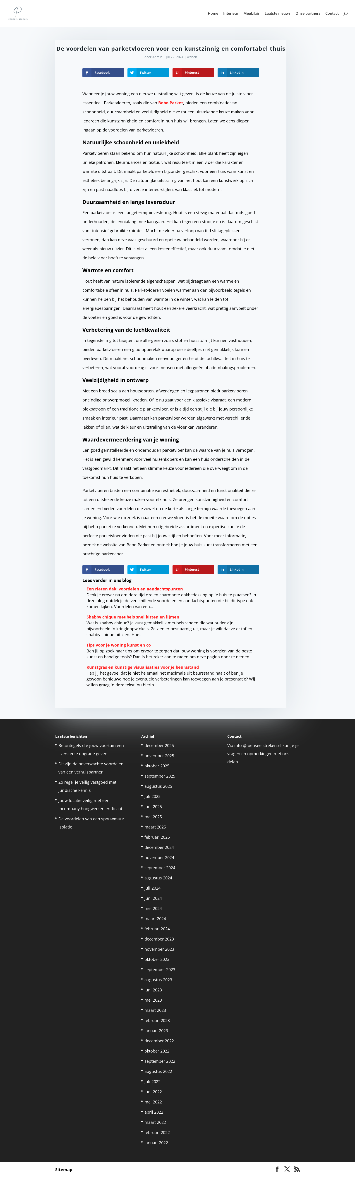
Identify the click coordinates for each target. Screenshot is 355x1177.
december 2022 (159, 1040)
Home (213, 14)
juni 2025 (153, 806)
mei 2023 (153, 1000)
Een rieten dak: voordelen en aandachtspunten (134, 589)
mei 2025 (153, 816)
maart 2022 (155, 1122)
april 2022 (153, 1112)
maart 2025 (155, 827)
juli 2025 (152, 796)
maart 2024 (155, 918)
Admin (157, 57)
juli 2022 (152, 1081)
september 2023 (159, 969)
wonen (192, 57)
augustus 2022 (158, 1071)
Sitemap (63, 1169)
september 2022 (159, 1061)
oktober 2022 (156, 1051)
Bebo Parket (170, 102)
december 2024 (159, 847)
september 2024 (159, 867)
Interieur (230, 14)
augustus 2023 (158, 979)
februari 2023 (157, 1020)
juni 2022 (153, 1091)
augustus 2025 (158, 786)
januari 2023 (156, 1030)
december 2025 (159, 745)
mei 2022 (153, 1102)
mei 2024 (153, 908)
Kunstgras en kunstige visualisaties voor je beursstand (142, 667)
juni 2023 (153, 990)
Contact (332, 14)
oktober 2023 (156, 959)
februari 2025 (157, 837)
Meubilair (251, 14)
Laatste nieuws (277, 14)
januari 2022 (156, 1142)
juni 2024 (153, 898)
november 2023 (159, 949)
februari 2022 (157, 1132)
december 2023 (159, 939)
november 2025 (159, 755)
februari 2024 (157, 928)
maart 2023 (155, 1010)
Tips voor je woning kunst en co (118, 645)
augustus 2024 (158, 878)
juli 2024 (152, 888)
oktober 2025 (156, 766)
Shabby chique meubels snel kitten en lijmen (132, 617)
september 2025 (159, 776)
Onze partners (307, 14)
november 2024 (159, 857)
